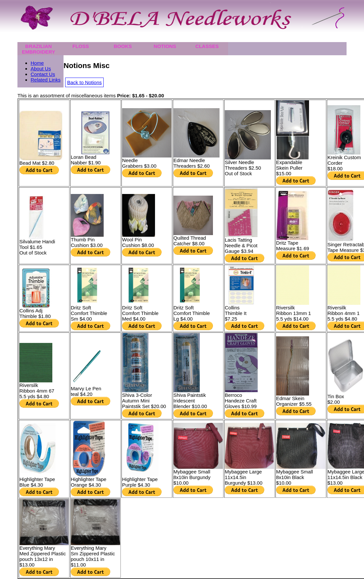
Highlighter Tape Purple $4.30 (140, 482)
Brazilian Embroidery (38, 49)
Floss (80, 46)
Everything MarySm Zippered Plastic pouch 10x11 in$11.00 (93, 556)
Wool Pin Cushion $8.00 (138, 242)
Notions (165, 46)
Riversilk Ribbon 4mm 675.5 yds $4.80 (36, 390)
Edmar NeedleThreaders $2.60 (191, 163)
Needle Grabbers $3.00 (139, 163)
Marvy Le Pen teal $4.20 (86, 391)
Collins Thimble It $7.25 (236, 313)
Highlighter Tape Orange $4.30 (88, 482)
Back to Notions (84, 82)
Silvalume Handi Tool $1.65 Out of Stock (37, 247)
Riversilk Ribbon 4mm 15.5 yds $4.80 (343, 313)
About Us (41, 68)
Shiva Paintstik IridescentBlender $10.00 (190, 400)
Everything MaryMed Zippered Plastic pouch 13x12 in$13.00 (42, 556)
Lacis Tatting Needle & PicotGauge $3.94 (241, 245)
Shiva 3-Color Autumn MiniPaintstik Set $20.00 (144, 400)
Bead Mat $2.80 (36, 163)
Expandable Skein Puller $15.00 (289, 167)
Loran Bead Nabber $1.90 (86, 159)
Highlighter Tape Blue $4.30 (37, 482)
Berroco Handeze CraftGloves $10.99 (241, 400)
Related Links (46, 80)
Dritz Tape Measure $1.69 (292, 245)
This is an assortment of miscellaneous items (90, 95)
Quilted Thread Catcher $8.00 (189, 240)
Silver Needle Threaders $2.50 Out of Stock (243, 167)
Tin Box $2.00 (335, 399)
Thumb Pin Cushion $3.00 (87, 242)
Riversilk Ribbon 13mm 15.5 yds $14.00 (293, 313)
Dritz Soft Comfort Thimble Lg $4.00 (191, 313)
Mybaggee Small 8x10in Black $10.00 (294, 477)
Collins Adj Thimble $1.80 (35, 313)
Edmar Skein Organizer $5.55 (294, 401)
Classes (207, 46)
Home (37, 63)
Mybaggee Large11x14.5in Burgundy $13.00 (243, 477)
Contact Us (43, 74)
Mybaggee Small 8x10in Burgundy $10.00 (192, 477)
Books (123, 46)
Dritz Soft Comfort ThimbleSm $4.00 (89, 313)
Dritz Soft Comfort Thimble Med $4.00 (140, 313)
